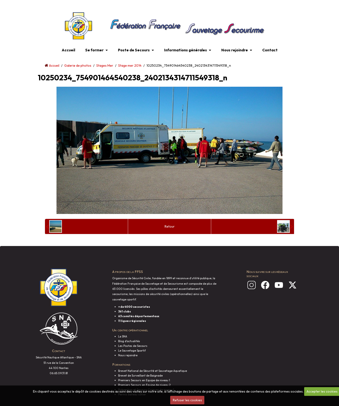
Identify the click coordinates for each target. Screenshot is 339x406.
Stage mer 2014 (129, 65)
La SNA (122, 336)
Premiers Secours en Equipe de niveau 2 (144, 385)
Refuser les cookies (187, 400)
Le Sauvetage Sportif (132, 350)
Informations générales (185, 50)
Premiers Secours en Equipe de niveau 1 (144, 380)
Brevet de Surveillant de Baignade (140, 375)
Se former (94, 50)
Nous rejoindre (234, 50)
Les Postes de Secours (132, 346)
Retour (170, 226)
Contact (270, 50)
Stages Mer (104, 65)
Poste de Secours (134, 50)
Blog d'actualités (129, 341)
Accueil (68, 50)
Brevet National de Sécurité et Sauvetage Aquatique (152, 371)
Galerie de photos (77, 65)
